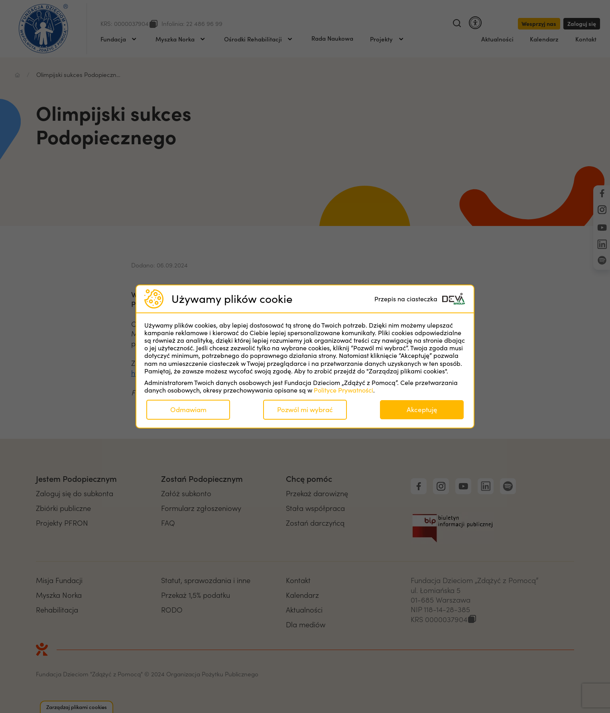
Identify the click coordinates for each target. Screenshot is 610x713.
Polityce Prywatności (343, 390)
